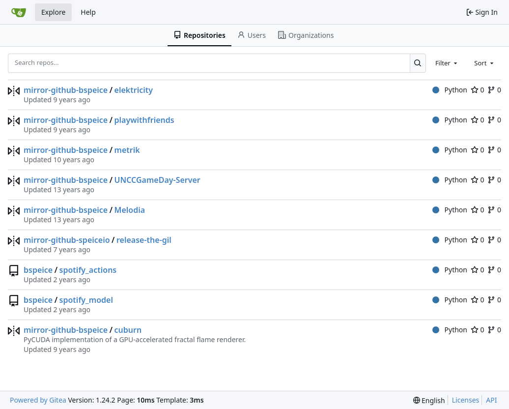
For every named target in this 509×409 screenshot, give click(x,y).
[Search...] (418, 63)
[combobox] (447, 63)
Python (449, 89)
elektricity (133, 90)
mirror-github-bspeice (66, 90)
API (491, 400)
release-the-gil (143, 240)
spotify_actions (88, 270)
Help (88, 12)
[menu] (429, 400)
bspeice (38, 270)
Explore (53, 12)
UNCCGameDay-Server (157, 180)
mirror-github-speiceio (67, 240)
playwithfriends (144, 120)
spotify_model (86, 300)
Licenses (466, 400)
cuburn (128, 330)
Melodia (129, 210)
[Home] (18, 12)
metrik (127, 150)
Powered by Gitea (38, 400)
